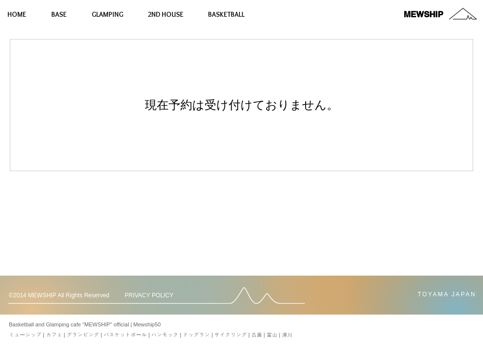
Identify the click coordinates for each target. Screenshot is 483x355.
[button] (64, 296)
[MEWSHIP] (423, 14)
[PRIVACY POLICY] (155, 295)
